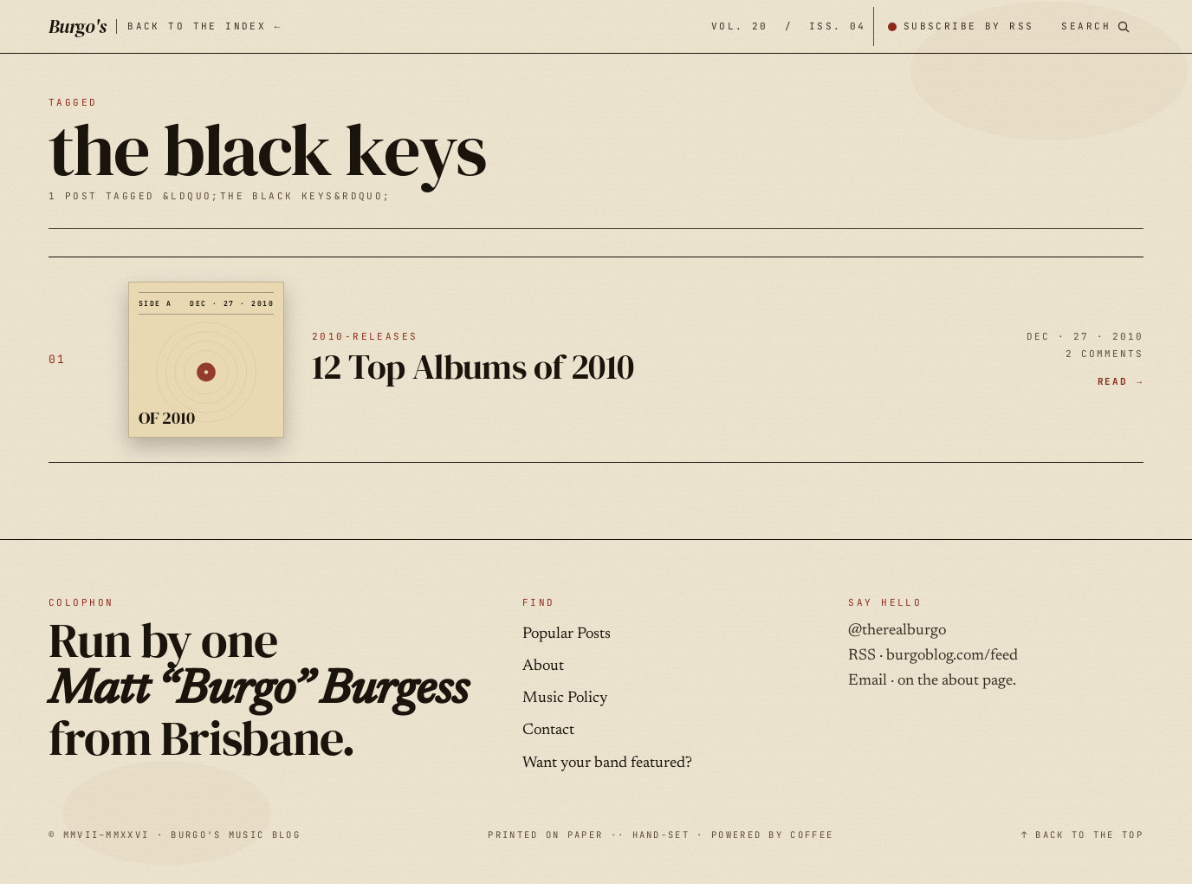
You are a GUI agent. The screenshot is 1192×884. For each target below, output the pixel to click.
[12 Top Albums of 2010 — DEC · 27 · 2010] (596, 359)
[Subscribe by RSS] (960, 26)
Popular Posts (566, 634)
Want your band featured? (607, 763)
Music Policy (564, 698)
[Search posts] (1095, 26)
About (543, 666)
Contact (548, 730)
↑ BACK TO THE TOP (1082, 835)
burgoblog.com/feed (952, 656)
